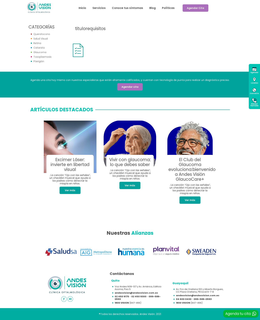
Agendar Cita (195, 8)
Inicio (82, 8)
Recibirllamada (254, 105)
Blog (152, 8)
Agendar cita (130, 87)
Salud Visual (40, 38)
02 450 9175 (122, 296)
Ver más (70, 190)
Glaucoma (39, 52)
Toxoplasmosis (42, 57)
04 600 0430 (183, 299)
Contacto (254, 93)
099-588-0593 (203, 299)
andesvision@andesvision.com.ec (136, 292)
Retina (37, 43)
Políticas (168, 8)
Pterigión (38, 61)
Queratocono (41, 34)
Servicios (99, 8)
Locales (254, 83)
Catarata (39, 47)
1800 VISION (122, 302)
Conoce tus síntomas (127, 8)
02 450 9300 (138, 296)
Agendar (254, 72)
